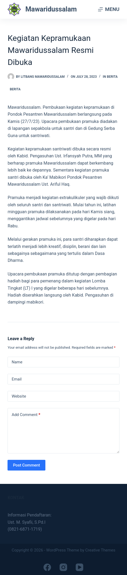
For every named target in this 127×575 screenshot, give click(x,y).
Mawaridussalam (51, 9)
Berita (112, 77)
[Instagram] (63, 567)
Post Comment (26, 465)
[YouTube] (79, 567)
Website (19, 396)
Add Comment (26, 414)
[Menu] (108, 9)
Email (16, 379)
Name (17, 362)
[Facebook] (47, 567)
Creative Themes (100, 550)
